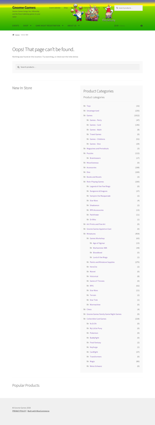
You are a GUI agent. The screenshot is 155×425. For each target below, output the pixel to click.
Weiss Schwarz (96, 366)
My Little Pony (96, 328)
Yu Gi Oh (93, 323)
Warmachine (95, 304)
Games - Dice (95, 144)
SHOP (25, 25)
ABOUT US (72, 25)
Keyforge (94, 347)
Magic (92, 361)
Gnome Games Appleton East (99, 229)
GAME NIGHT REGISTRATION (48, 25)
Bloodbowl (97, 252)
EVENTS (15, 25)
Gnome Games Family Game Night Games (104, 314)
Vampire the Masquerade (100, 196)
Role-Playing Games (95, 181)
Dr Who (93, 219)
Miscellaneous (93, 162)
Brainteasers (95, 158)
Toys (89, 106)
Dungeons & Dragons (98, 191)
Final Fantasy (95, 342)
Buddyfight (94, 337)
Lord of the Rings (100, 257)
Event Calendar (54, 8)
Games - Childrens (97, 139)
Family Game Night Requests (89, 8)
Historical (94, 276)
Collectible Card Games (96, 319)
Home (17, 35)
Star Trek (94, 300)
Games (89, 115)
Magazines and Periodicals (98, 148)
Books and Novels (94, 177)
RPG (92, 285)
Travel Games (95, 134)
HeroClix (93, 267)
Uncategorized (93, 110)
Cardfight (94, 352)
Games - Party (96, 120)
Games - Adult (96, 129)
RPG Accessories (97, 210)
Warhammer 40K (100, 248)
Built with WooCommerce (38, 411)
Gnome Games (24, 7)
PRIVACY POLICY (19, 411)
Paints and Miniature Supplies (102, 262)
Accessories (91, 167)
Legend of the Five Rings (100, 186)
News (105, 8)
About (73, 8)
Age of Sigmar (99, 243)
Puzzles (90, 153)
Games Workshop (97, 238)
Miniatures (91, 233)
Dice (88, 172)
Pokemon (94, 333)
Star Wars (94, 200)
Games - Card (95, 125)
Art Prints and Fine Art (96, 224)
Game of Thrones (97, 281)
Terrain (93, 295)
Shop (66, 8)
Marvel (92, 271)
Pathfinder (94, 214)
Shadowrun (94, 205)
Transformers (95, 356)
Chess (89, 309)
